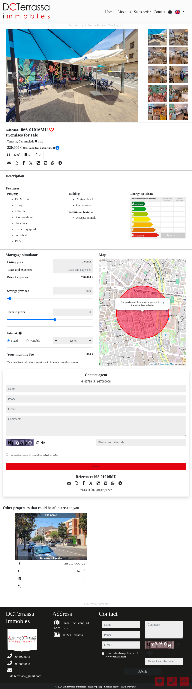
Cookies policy (111, 686)
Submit (96, 466)
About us (124, 12)
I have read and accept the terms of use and (34, 455)
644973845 (88, 381)
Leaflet (153, 364)
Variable (35, 340)
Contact (159, 12)
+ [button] (104, 263)
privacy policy (52, 455)
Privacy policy (95, 686)
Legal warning (128, 686)
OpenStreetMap (167, 364)
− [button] (104, 269)
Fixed (14, 340)
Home (109, 12)
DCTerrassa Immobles (75, 686)
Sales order (142, 12)
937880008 (104, 381)
